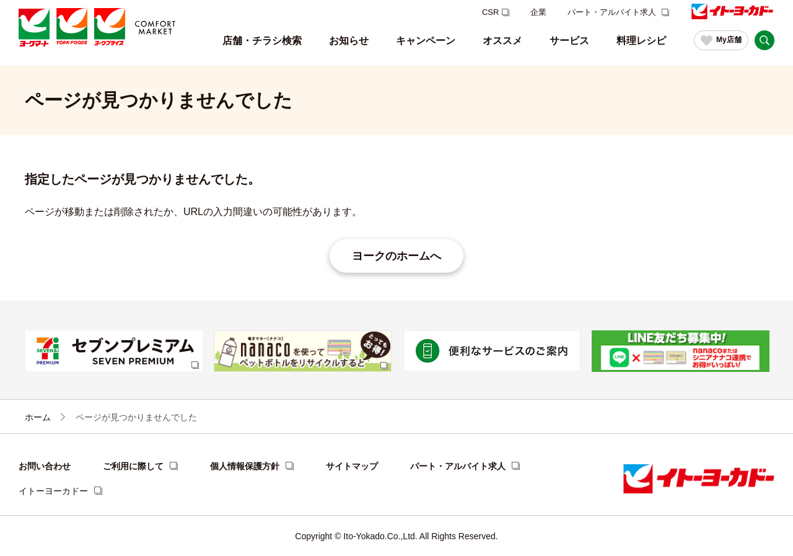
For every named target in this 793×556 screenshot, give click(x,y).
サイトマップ (352, 466)
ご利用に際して (133, 466)
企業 (538, 12)
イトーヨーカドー (53, 491)
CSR (490, 12)
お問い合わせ (45, 466)
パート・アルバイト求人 (613, 12)
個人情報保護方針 (244, 466)
